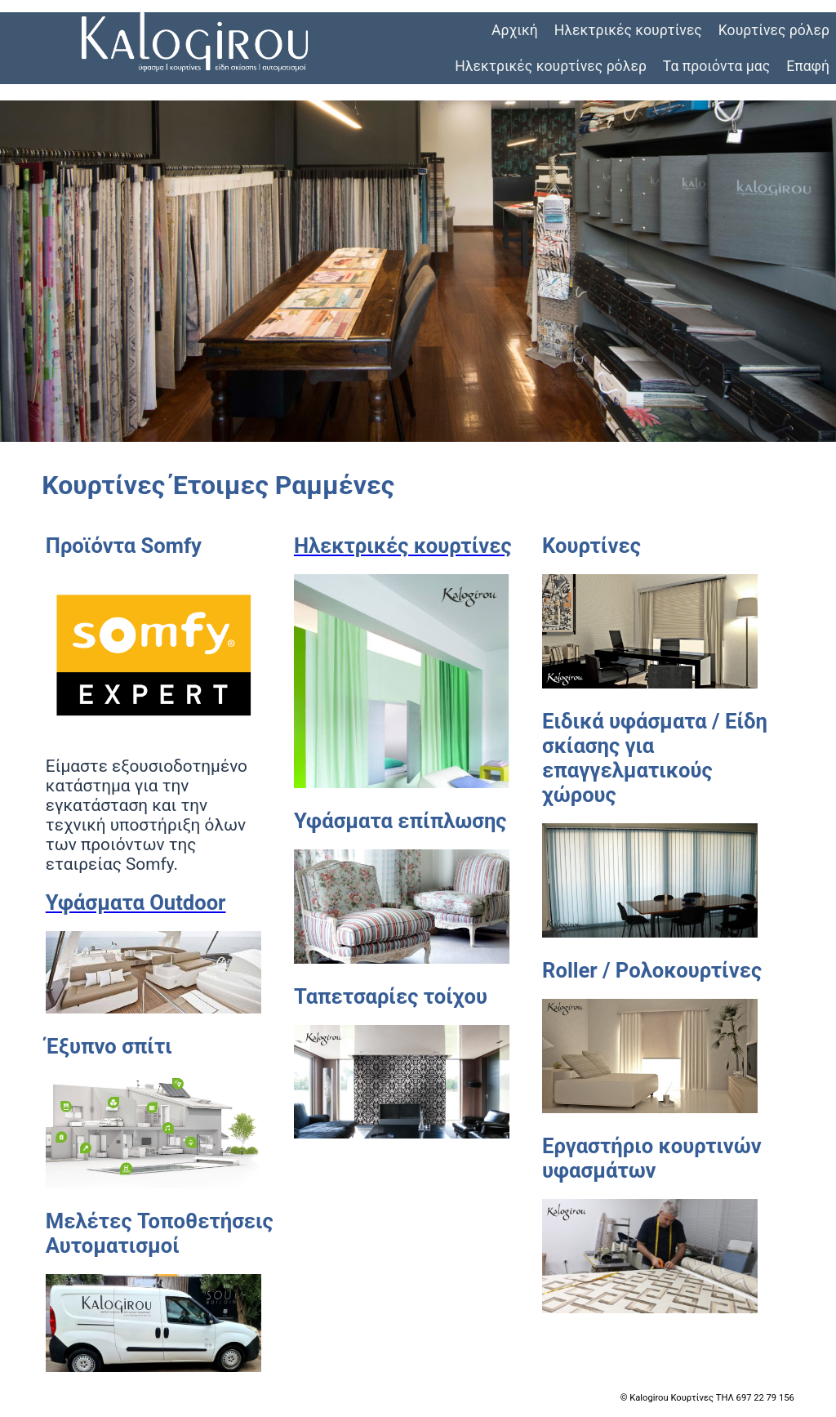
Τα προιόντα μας (716, 66)
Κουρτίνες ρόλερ (773, 30)
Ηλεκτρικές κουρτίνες (628, 30)
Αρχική (514, 30)
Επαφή (807, 66)
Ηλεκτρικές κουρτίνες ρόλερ (551, 66)
